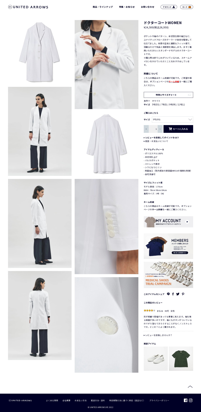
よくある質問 (52, 400)
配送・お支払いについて (156, 141)
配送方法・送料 (98, 400)
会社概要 (66, 400)
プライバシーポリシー (159, 400)
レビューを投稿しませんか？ (158, 335)
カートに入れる (178, 129)
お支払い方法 (81, 400)
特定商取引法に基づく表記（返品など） (127, 400)
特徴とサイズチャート (166, 94)
